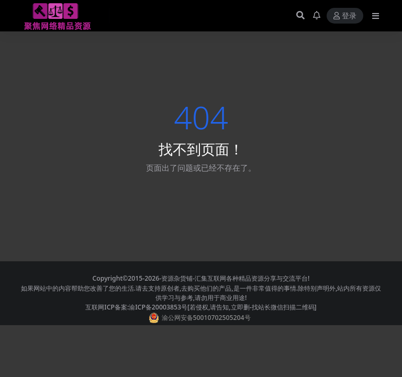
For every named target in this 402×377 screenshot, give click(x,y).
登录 (344, 16)
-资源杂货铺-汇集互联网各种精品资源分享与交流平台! (234, 278)
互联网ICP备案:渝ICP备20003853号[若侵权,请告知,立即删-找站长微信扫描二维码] (200, 307)
